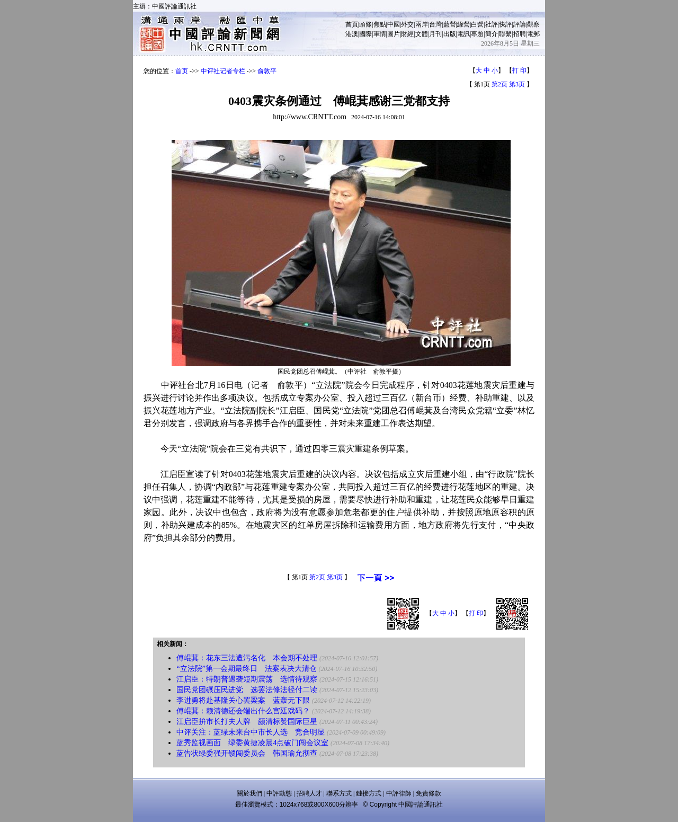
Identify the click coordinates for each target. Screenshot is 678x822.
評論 (519, 24)
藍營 (449, 24)
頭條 (365, 24)
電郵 (533, 34)
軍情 (379, 34)
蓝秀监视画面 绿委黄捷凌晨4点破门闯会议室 (252, 743)
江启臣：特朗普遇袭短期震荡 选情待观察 (246, 679)
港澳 (351, 34)
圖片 (393, 34)
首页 (181, 71)
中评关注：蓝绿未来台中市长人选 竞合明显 (250, 732)
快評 (505, 24)
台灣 (435, 24)
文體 (421, 34)
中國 (393, 24)
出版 (449, 34)
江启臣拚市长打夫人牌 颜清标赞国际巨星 (246, 722)
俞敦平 (266, 71)
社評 (491, 24)
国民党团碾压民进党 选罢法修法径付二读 (246, 690)
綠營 (463, 24)
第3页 (517, 84)
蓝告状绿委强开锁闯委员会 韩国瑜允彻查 (246, 753)
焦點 (379, 24)
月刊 (435, 34)
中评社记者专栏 (223, 71)
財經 (407, 34)
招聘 (519, 34)
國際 (365, 34)
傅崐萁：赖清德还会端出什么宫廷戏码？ (243, 711)
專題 (477, 34)
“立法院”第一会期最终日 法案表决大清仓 (246, 669)
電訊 (463, 34)
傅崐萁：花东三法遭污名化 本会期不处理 (246, 658)
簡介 (491, 34)
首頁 (351, 24)
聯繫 (505, 34)
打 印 (519, 70)
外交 (407, 24)
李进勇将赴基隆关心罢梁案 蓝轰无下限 (243, 700)
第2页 (499, 84)
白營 (477, 24)
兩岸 (421, 24)
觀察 (533, 24)
